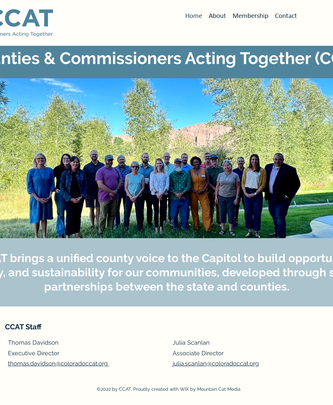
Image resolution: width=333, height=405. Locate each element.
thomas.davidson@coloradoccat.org (58, 363)
